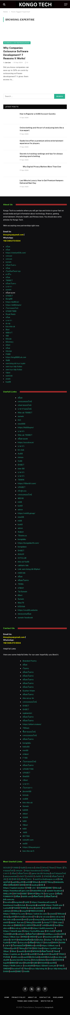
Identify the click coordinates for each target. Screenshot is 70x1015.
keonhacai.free (10, 905)
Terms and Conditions (27, 1001)
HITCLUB (22, 558)
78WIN (21, 480)
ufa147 (22, 876)
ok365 (62, 934)
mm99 (25, 750)
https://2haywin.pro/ (31, 847)
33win (39, 954)
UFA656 (47, 876)
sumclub (9, 376)
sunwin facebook (25, 617)
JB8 (17, 885)
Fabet (20, 963)
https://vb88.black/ (13, 305)
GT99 (29, 948)
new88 (21, 517)
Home (6, 997)
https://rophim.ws (11, 954)
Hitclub (9, 351)
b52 (34, 940)
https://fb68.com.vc (13, 966)
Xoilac (41, 940)
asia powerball (10, 876)
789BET (9, 280)
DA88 (6, 971)
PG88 (8, 354)
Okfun (44, 868)
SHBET (21, 465)
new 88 (21, 468)
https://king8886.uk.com (16, 357)
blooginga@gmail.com (13, 235)
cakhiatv (55, 908)
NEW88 (36, 951)
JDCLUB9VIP (27, 925)
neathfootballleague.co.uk (46, 879)
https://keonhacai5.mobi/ (43, 902)
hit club (21, 450)
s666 (28, 951)
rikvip (6, 917)
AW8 (27, 885)
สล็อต (8, 247)
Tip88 (58, 931)
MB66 (14, 963)
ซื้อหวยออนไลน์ (29, 732)
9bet (8, 330)
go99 (21, 882)
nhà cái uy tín (57, 917)
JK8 (5, 879)
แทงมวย (30, 868)
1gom (30, 919)
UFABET (9, 296)
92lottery (9, 342)
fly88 (22, 868)
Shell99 (26, 776)
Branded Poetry (30, 661)
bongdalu (22, 539)
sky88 (6, 960)
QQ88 (25, 817)
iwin (25, 919)
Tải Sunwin (22, 591)
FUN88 (15, 868)
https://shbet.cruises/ (32, 724)
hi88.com (16, 957)
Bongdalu (18, 902)
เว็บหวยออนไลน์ (12, 308)
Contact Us (44, 997)
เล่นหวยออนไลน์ (24, 405)
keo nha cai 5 (28, 851)
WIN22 (25, 937)
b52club (21, 606)
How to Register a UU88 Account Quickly (38, 114)
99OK (56, 942)
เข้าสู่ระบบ (22, 491)
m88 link (21, 573)
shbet (8, 345)
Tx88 (43, 925)
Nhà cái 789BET (25, 412)
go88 (12, 917)
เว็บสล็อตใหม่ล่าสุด (13, 271)
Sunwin (26, 806)
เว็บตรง (26, 668)
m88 (20, 502)
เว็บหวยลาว (27, 788)
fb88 (8, 360)
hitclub (22, 905)
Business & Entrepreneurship (17, 43)
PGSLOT (39, 942)
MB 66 (21, 498)
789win (26, 728)
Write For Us (47, 1001)
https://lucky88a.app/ (34, 931)
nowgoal (38, 919)
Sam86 (46, 908)
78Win (21, 584)
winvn (20, 509)
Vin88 (26, 971)
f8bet (25, 825)
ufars (38, 868)
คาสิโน (8, 274)
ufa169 (38, 876)
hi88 (25, 821)
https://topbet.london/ (14, 888)
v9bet (25, 780)
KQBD (35, 963)
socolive (28, 917)
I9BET (50, 888)
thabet (21, 532)
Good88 (37, 922)
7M (28, 888)
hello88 (26, 747)
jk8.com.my (8, 899)
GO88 (63, 942)
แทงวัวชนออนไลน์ (58, 873)
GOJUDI (6, 868)
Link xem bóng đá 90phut (29, 569)
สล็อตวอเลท (23, 439)
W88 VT (9, 333)
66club (8, 339)
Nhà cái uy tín (17, 928)
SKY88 (17, 894)
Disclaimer (58, 997)
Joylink (38, 908)
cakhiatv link (23, 565)
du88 (13, 971)
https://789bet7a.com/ (14, 914)
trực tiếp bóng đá (39, 968)
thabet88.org (38, 891)
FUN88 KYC (8, 896)
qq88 (14, 882)
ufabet (21, 588)
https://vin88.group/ (26, 513)
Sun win (20, 922)
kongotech (49, 1007)
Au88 (20, 453)
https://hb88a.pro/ (26, 427)
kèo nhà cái (10, 327)
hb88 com (27, 896)
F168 (60, 966)
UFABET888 (11, 311)
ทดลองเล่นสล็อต (24, 614)
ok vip (8, 323)
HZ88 (45, 870)
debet (13, 922)
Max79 (21, 603)
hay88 (8, 382)
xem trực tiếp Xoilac (14, 366)
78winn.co (22, 535)
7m (35, 917)
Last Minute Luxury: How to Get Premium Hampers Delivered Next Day (41, 181)
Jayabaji (35, 885)
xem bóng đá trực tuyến (15, 363)
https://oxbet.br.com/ (37, 914)
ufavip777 (48, 922)
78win (51, 868)
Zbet (56, 925)
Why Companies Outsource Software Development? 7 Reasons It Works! (15, 53)
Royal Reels (10, 314)
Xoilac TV (50, 940)
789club (61, 914)
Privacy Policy (18, 997)
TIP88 (61, 954)
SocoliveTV (16, 968)
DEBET (24, 894)
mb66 (42, 957)
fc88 (20, 461)
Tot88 (6, 934)
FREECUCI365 (36, 911)
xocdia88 (28, 966)
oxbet (6, 940)
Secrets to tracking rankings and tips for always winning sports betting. (41, 155)
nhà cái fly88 (23, 562)
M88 (41, 934)
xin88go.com (51, 934)
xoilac (31, 908)
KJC (19, 420)
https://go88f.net (52, 948)
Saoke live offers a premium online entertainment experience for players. (41, 142)
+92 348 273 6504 (11, 241)
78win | (59, 868)
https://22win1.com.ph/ (46, 966)
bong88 (25, 911)
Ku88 (37, 925)
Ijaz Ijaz (8, 62)
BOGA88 (43, 963)
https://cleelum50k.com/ (16, 253)
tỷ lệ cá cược (44, 917)
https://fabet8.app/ (12, 931)
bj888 (25, 810)
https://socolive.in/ (26, 442)
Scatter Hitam (29, 691)
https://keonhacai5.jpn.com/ (16, 891)
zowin (8, 379)
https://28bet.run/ (50, 945)
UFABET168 (28, 769)
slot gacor (50, 894)
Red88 (28, 963)
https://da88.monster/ (43, 928)
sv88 (37, 945)
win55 (6, 922)
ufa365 (30, 876)
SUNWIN (42, 888)
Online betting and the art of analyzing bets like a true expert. (42, 129)
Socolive (8, 902)
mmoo (20, 457)
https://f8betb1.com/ (27, 483)
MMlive (30, 945)
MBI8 (17, 925)
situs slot (23, 942)
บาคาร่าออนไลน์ (24, 409)
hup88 (6, 963)
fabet (8, 373)
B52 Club (37, 948)
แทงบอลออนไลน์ (25, 401)
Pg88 (6, 942)
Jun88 (25, 954)
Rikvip (57, 888)
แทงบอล (9, 256)
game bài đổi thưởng (41, 873)
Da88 (13, 934)
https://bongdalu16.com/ (28, 543)
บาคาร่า (9, 287)
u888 (43, 882)
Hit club (58, 922)
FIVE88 (7, 957)
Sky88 (28, 928)
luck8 (20, 506)
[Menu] (65, 4)
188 (7, 336)
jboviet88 (27, 791)
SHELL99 (7, 894)
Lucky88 (7, 908)
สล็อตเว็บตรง (11, 265)
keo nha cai (60, 957)
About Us (32, 997)
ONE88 (32, 937)
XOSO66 (59, 960)
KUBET (33, 888)
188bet (16, 911)
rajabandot (27, 713)
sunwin (8, 262)
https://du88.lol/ (12, 302)
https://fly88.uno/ (54, 905)
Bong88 (9, 299)
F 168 (25, 758)
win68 (46, 954)
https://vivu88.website (28, 610)
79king (50, 882)
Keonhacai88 (50, 937)
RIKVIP (21, 554)
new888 (21, 424)
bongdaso (22, 547)
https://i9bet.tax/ (11, 937)
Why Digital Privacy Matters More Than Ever (40, 167)
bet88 (28, 882)
